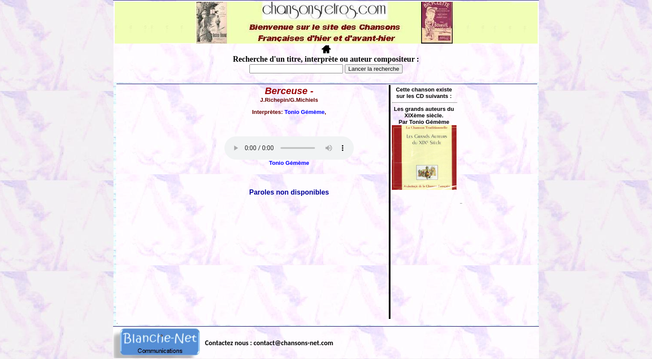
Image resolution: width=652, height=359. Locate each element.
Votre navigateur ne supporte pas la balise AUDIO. (289, 148)
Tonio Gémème (304, 112)
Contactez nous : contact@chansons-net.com (269, 343)
